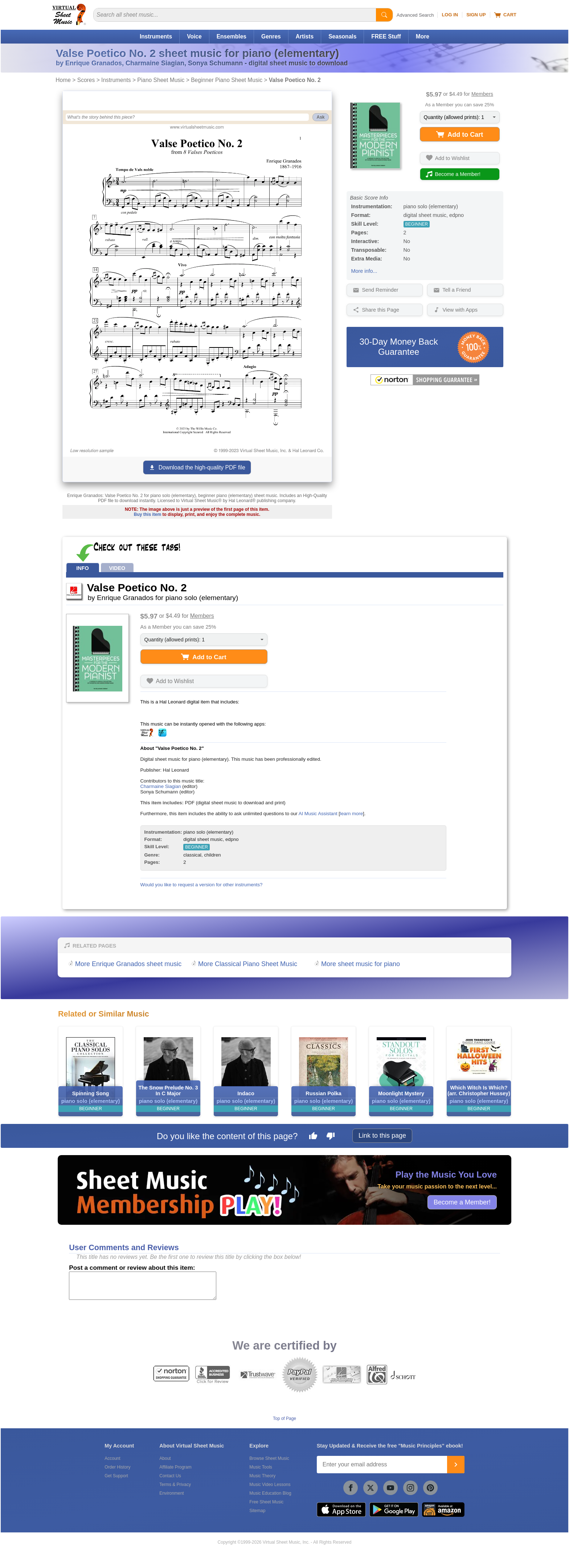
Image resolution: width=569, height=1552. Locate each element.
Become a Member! (462, 1202)
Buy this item (147, 514)
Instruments (156, 36)
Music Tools (260, 1467)
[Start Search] (384, 14)
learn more (351, 813)
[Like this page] (313, 1137)
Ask (320, 117)
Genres (271, 36)
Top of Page (284, 1418)
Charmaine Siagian (160, 786)
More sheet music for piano (360, 964)
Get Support (116, 1475)
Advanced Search (415, 15)
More (422, 36)
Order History (117, 1467)
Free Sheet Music (266, 1501)
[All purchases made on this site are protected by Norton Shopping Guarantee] (425, 383)
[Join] (455, 1464)
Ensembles (231, 36)
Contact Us (170, 1475)
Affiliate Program (175, 1467)
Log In (450, 14)
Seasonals (342, 36)
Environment (171, 1493)
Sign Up (476, 14)
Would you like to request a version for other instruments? (201, 884)
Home (63, 80)
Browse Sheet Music (269, 1458)
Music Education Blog (270, 1493)
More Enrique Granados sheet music (128, 964)
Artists (305, 36)
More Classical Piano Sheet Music (247, 964)
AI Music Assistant (318, 813)
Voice (194, 36)
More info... (364, 271)
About (165, 1458)
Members (482, 94)
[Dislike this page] (330, 1137)
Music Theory (262, 1475)
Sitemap (257, 1510)
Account (112, 1458)
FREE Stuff (386, 36)
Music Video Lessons (269, 1484)
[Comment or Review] (142, 1286)
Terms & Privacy (175, 1484)
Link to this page (382, 1135)
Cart (505, 15)
